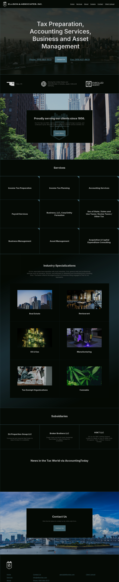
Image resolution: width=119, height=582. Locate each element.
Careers (93, 4)
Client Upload (109, 4)
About (86, 4)
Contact (100, 4)
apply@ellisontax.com (67, 574)
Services (79, 4)
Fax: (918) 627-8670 (80, 60)
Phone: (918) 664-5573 (40, 60)
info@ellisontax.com (40, 577)
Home (72, 4)
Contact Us (37, 574)
